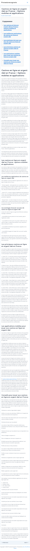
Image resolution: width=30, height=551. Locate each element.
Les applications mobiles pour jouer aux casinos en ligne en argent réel (12, 55)
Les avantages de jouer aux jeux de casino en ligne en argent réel (12, 41)
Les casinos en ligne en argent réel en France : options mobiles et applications (11, 27)
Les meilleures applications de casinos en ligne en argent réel (12, 35)
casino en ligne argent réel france (10, 379)
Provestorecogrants (9, 2)
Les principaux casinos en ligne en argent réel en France (12, 48)
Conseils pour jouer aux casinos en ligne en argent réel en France (12, 61)
